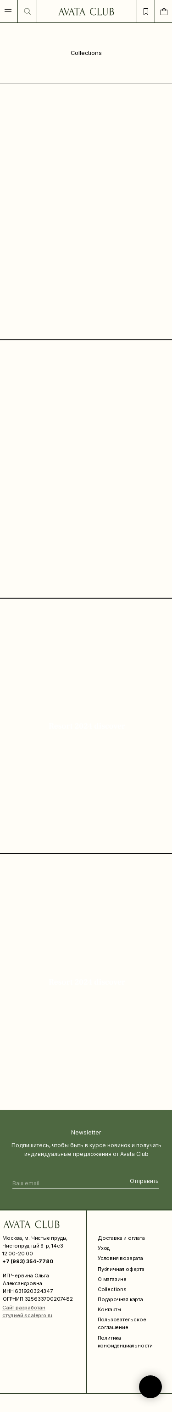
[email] (54, 1183)
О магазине (112, 1279)
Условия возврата (120, 1258)
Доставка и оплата (121, 1238)
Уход (104, 1248)
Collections (112, 1289)
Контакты (109, 1309)
